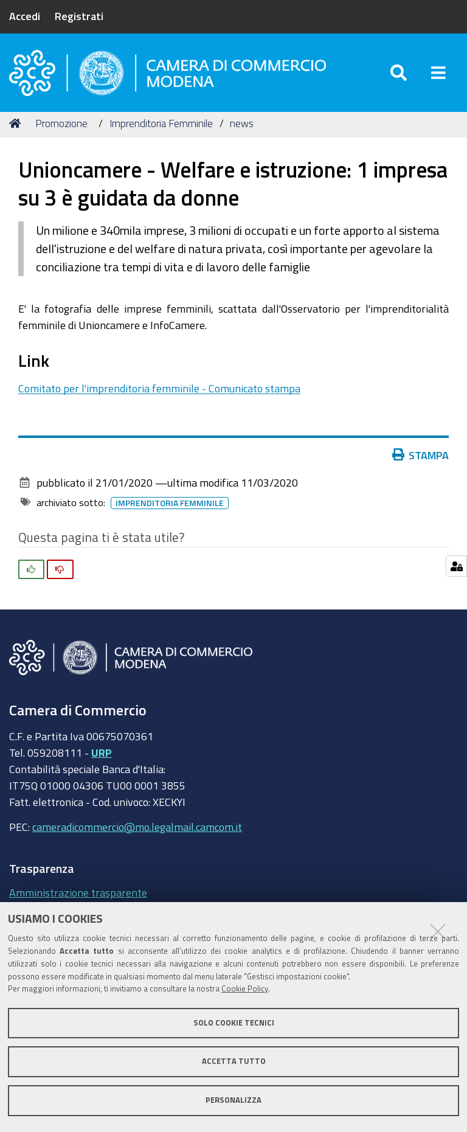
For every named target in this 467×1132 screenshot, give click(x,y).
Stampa (423, 455)
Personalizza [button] (233, 1100)
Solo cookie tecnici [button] (233, 1023)
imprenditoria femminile (172, 503)
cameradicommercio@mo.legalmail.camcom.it (137, 826)
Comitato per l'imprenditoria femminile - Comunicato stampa (159, 388)
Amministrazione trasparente (78, 892)
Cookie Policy (244, 989)
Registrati (79, 15)
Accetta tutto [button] (234, 1061)
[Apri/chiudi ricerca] (398, 72)
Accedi (24, 15)
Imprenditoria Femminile (161, 123)
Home (17, 123)
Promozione (61, 123)
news (242, 123)
